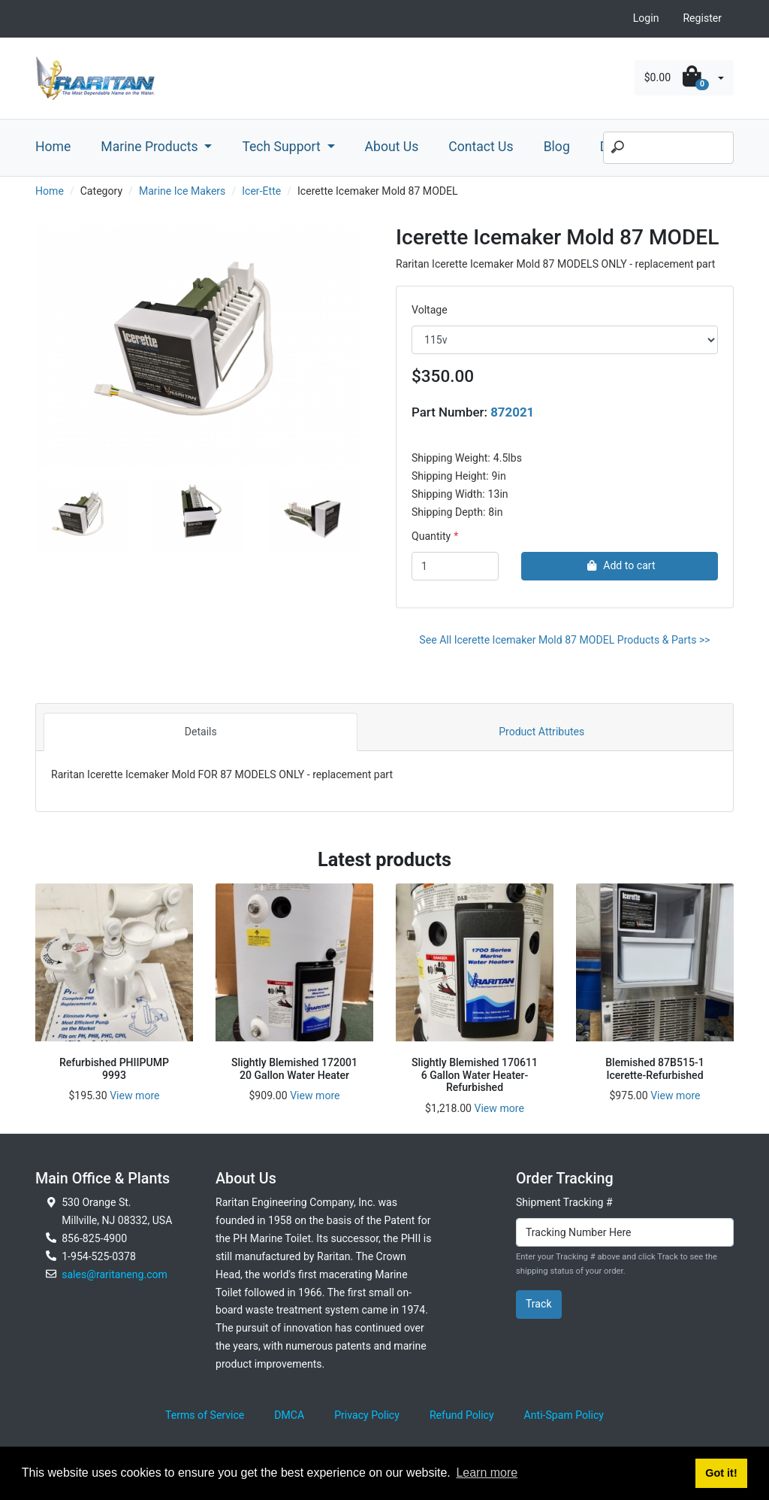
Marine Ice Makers (182, 191)
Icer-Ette (261, 191)
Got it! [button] (721, 1473)
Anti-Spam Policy (564, 1415)
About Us (392, 146)
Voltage (430, 310)
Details (201, 732)
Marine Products (151, 146)
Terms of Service (204, 1415)
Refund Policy (462, 1415)
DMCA (289, 1415)
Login (646, 18)
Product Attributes (541, 732)
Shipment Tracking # (564, 1202)
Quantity (431, 536)
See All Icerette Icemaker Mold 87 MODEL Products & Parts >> (564, 640)
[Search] (668, 148)
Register (702, 18)
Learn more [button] (486, 1472)
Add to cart (619, 565)
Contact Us (480, 146)
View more (134, 1095)
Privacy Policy (367, 1415)
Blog (557, 146)
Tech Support (283, 146)
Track (539, 1304)
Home (53, 146)
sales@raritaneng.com (114, 1274)
